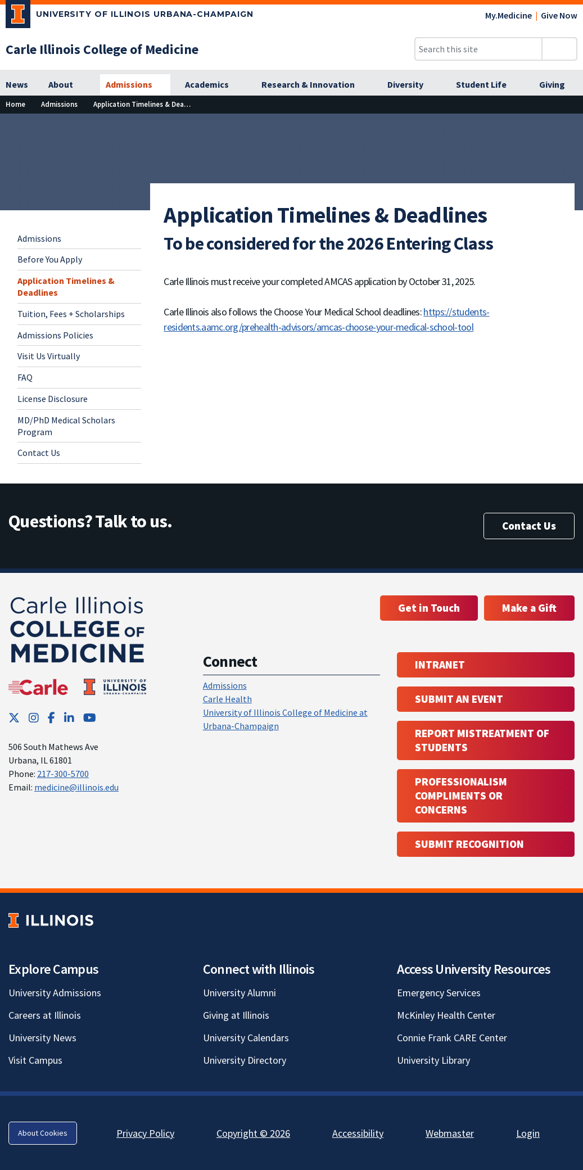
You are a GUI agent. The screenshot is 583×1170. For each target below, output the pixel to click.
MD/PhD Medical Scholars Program (66, 425)
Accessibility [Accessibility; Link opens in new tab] (357, 1133)
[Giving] (558, 85)
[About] (67, 85)
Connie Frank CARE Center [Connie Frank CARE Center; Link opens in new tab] (452, 1037)
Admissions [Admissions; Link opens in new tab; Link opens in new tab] (225, 685)
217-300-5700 (63, 773)
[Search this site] (478, 49)
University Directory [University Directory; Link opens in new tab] (244, 1060)
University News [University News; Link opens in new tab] (42, 1037)
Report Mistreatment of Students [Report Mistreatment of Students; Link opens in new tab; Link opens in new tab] (482, 740)
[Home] (15, 104)
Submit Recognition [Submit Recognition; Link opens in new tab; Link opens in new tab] (469, 844)
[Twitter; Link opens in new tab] (14, 718)
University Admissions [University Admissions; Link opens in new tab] (54, 992)
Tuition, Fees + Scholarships (71, 313)
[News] (17, 85)
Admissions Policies (55, 335)
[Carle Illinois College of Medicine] (102, 49)
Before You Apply (49, 259)
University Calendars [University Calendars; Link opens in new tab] (246, 1037)
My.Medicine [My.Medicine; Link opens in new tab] (508, 15)
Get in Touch (429, 608)
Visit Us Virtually (48, 356)
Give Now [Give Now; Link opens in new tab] (559, 15)
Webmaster (450, 1133)
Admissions (39, 238)
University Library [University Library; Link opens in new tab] (433, 1060)
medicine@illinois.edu (76, 787)
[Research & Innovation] (314, 85)
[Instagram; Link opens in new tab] (34, 718)
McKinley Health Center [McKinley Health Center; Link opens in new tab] (446, 1015)
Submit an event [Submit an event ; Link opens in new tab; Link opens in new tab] (459, 699)
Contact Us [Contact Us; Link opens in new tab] (529, 525)
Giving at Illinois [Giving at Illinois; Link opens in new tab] (236, 1015)
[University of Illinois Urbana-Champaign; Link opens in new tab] (130, 16)
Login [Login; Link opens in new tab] (528, 1133)
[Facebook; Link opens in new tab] (51, 718)
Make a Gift (529, 608)
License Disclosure (52, 398)
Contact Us (38, 452)
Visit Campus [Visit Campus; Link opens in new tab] (35, 1060)
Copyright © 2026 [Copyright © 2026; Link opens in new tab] (253, 1133)
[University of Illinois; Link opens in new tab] (50, 920)
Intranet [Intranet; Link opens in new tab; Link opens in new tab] (440, 664)
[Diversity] (411, 85)
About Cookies (42, 1133)
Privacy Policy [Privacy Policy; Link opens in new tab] (145, 1133)
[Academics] (213, 85)
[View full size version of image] (567, 125)
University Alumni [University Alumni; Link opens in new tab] (239, 992)
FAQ (25, 377)
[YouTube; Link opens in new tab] (89, 718)
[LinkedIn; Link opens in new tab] (69, 718)
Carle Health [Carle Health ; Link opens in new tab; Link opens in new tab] (227, 698)
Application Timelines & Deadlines (66, 286)
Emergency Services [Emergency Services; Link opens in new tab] (439, 992)
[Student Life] (487, 85)
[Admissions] (135, 85)
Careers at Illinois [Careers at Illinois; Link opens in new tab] (44, 1015)
